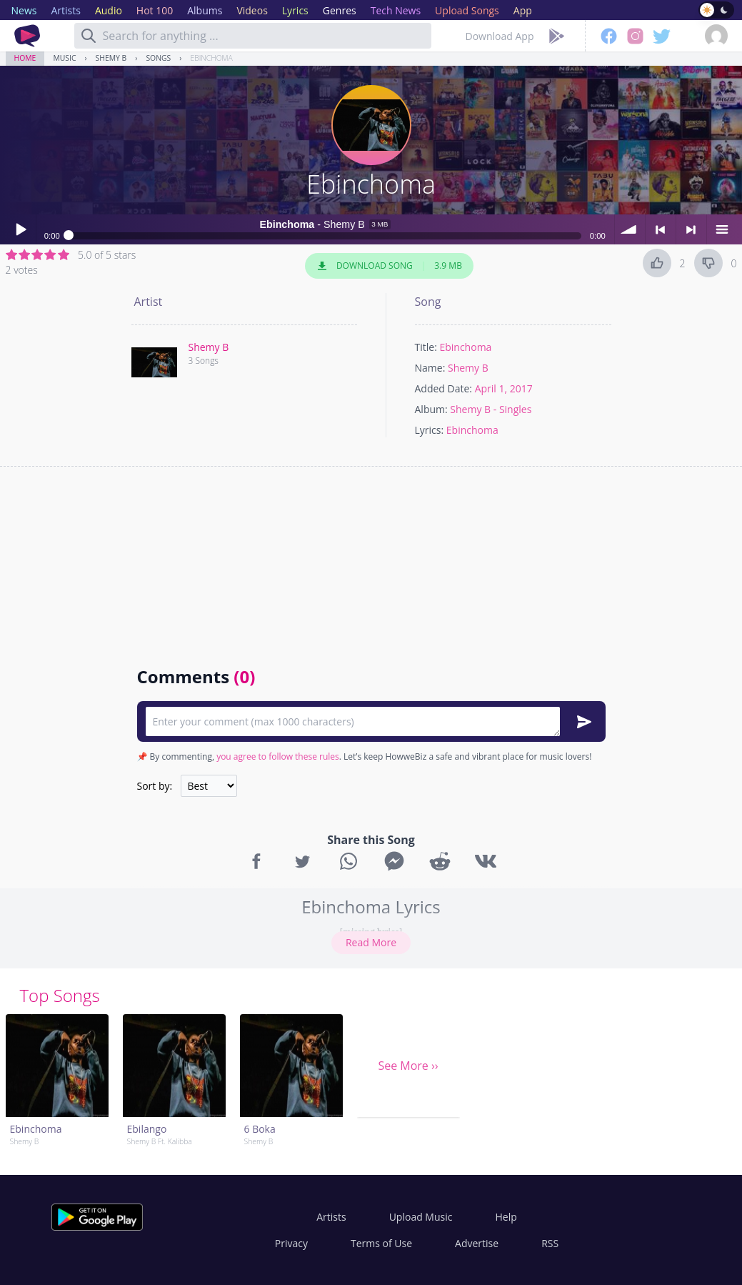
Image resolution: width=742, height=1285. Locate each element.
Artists (331, 1217)
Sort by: (155, 786)
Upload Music (421, 1217)
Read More (371, 942)
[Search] (88, 36)
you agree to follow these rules (277, 756)
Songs (158, 58)
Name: (430, 367)
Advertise (476, 1243)
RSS (549, 1243)
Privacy (291, 1243)
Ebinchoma (211, 58)
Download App (500, 36)
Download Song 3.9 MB (389, 265)
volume (630, 229)
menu (722, 229)
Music (64, 58)
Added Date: (444, 388)
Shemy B (111, 58)
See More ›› (408, 1065)
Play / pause (21, 229)
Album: (431, 409)
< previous (661, 229)
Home (25, 58)
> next (691, 229)
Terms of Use (381, 1243)
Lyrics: (429, 430)
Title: (426, 347)
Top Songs (60, 995)
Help (505, 1217)
